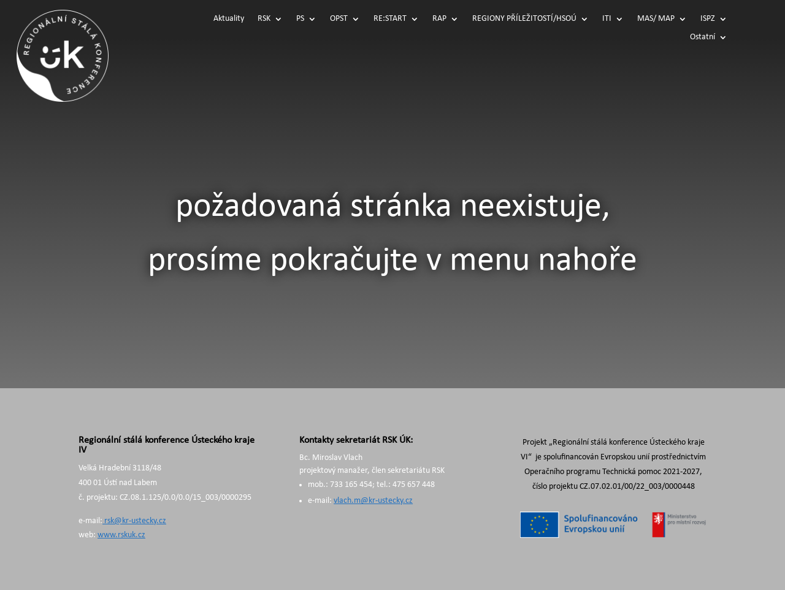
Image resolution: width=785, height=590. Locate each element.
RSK (264, 19)
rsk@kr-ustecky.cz (134, 521)
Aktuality (228, 19)
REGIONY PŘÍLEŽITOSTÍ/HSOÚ (524, 19)
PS (300, 19)
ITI (606, 19)
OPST (339, 19)
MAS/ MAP (656, 19)
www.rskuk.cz (121, 535)
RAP (439, 19)
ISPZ (707, 19)
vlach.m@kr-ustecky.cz (373, 500)
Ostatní (702, 37)
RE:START (390, 19)
